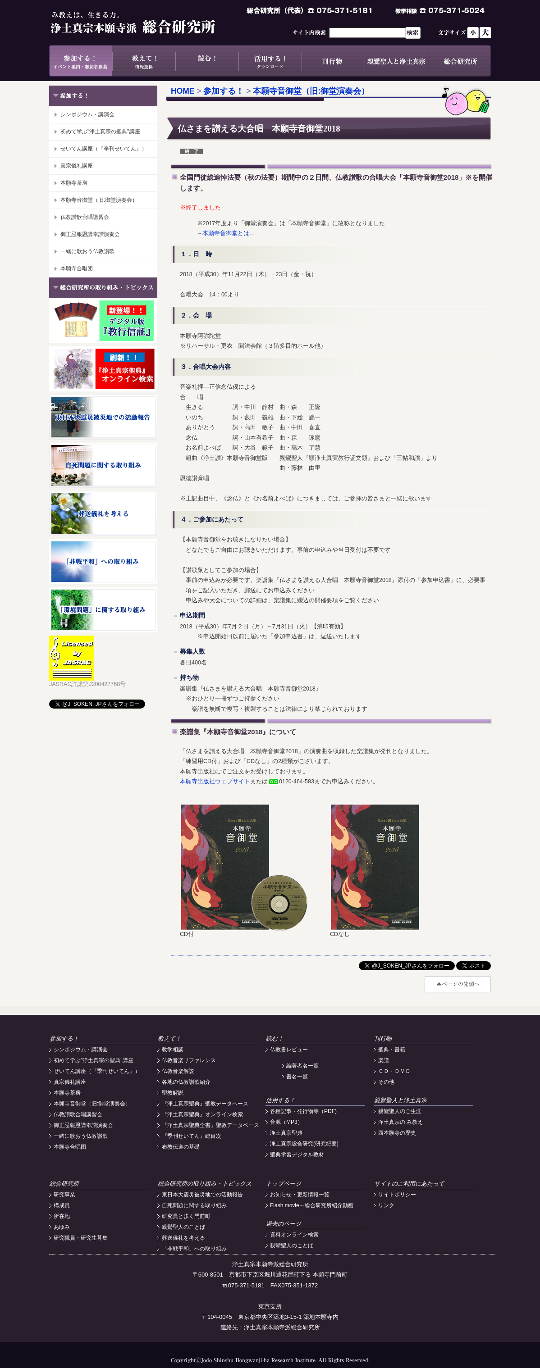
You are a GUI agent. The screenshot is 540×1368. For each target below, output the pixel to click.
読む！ (206, 61)
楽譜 (383, 1060)
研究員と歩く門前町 (186, 1216)
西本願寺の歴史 (397, 1133)
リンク (386, 1205)
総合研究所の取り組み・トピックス (205, 1183)
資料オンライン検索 (294, 1235)
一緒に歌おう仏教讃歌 (87, 251)
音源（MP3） (286, 1122)
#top (458, 984)
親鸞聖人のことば (183, 1227)
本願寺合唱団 (76, 268)
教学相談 (172, 1049)
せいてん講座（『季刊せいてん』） (103, 148)
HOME (183, 90)
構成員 (62, 1205)
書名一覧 (297, 1076)
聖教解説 (172, 1093)
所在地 (62, 1216)
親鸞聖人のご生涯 (399, 1111)
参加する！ (80, 61)
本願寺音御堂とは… (228, 233)
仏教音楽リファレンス (189, 1060)
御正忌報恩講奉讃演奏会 (90, 234)
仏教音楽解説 (178, 1071)
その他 (386, 1082)
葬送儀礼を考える (183, 1238)
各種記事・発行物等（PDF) (303, 1111)
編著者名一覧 (302, 1066)
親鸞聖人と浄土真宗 (396, 61)
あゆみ (62, 1227)
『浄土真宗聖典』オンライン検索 (202, 1114)
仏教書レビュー (289, 1049)
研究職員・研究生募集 (81, 1238)
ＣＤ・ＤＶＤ (394, 1071)
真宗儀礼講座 (76, 166)
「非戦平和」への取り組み (194, 1248)
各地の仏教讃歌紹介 (186, 1082)
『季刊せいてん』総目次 (191, 1136)
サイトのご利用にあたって (409, 1183)
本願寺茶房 (73, 183)
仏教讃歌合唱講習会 (84, 217)
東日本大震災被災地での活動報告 (202, 1194)
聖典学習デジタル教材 (297, 1154)
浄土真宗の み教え (400, 1122)
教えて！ (143, 61)
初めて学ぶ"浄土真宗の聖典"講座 (100, 131)
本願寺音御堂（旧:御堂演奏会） (98, 200)
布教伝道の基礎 (181, 1147)
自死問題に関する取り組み (194, 1205)
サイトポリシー (397, 1194)
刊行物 (333, 61)
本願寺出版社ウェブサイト (215, 781)
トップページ (283, 1183)
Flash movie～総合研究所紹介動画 (311, 1205)
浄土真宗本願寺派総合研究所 (146, 22)
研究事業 (64, 1194)
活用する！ (270, 61)
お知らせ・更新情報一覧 (299, 1194)
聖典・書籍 (391, 1049)
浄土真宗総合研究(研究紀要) (304, 1144)
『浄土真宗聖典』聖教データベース (205, 1103)
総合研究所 (459, 61)
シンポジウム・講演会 (87, 114)
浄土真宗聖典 (286, 1133)
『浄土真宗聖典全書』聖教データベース (210, 1125)
